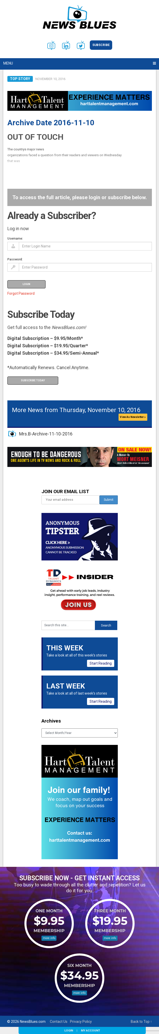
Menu (8, 63)
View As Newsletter (133, 417)
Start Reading (101, 663)
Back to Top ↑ (141, 1022)
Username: (15, 238)
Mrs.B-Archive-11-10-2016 (46, 433)
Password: (15, 259)
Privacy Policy (81, 1022)
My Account (90, 1030)
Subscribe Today (33, 380)
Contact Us (58, 1022)
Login (68, 1030)
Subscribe (101, 45)
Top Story (20, 79)
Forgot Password (21, 293)
